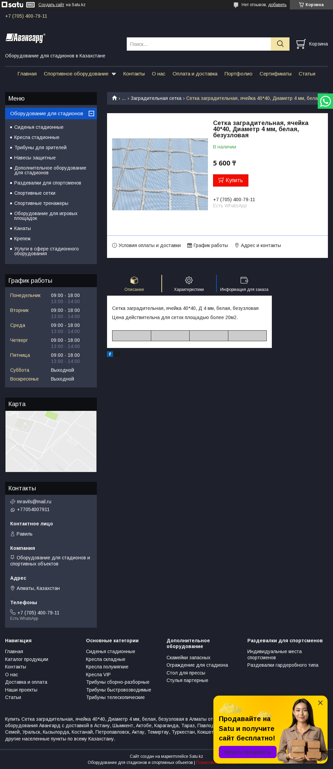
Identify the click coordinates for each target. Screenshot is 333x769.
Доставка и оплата (26, 682)
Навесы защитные (35, 157)
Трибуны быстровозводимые (118, 690)
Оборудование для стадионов (46, 113)
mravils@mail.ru (34, 501)
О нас (158, 73)
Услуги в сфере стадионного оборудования (46, 251)
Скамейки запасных (188, 657)
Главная (27, 73)
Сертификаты (276, 73)
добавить (277, 4)
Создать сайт (51, 4)
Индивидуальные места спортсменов (274, 654)
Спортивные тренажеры (41, 203)
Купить (234, 180)
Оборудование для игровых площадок (45, 216)
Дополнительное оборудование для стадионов (50, 170)
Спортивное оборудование (76, 73)
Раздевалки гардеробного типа (282, 665)
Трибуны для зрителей (40, 147)
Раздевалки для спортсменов (47, 183)
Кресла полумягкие (107, 666)
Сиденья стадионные (39, 127)
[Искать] (280, 44)
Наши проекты (21, 690)
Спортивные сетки (34, 193)
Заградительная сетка (156, 98)
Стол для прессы (185, 673)
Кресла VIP (98, 674)
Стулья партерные (187, 680)
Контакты (134, 73)
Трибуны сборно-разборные (118, 682)
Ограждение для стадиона (197, 665)
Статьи (307, 73)
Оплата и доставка (195, 73)
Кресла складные (105, 659)
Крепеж (22, 238)
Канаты (22, 228)
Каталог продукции (26, 659)
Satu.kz (196, 756)
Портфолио (238, 73)
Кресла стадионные (36, 137)
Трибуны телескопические (115, 697)
